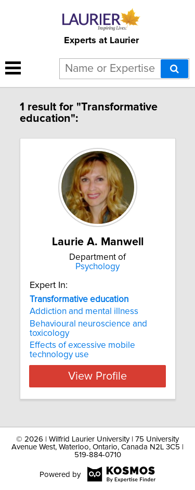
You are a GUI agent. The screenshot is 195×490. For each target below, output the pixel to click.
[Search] (174, 68)
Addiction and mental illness (84, 311)
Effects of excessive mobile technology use (82, 350)
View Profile (97, 376)
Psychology (97, 266)
